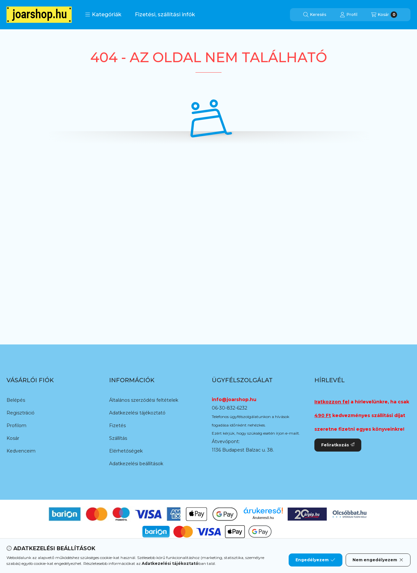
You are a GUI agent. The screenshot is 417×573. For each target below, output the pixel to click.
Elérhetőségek (126, 451)
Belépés (16, 400)
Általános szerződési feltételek (143, 400)
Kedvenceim (21, 451)
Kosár (13, 438)
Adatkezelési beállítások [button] (136, 464)
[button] (103, 14)
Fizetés (117, 425)
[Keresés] (314, 14)
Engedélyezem (315, 560)
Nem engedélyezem (378, 560)
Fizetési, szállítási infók (165, 14)
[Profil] (348, 14)
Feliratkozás (337, 444)
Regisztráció (21, 413)
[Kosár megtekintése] (384, 14)
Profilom (16, 425)
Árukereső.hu (263, 518)
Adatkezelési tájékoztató (137, 413)
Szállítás (118, 438)
